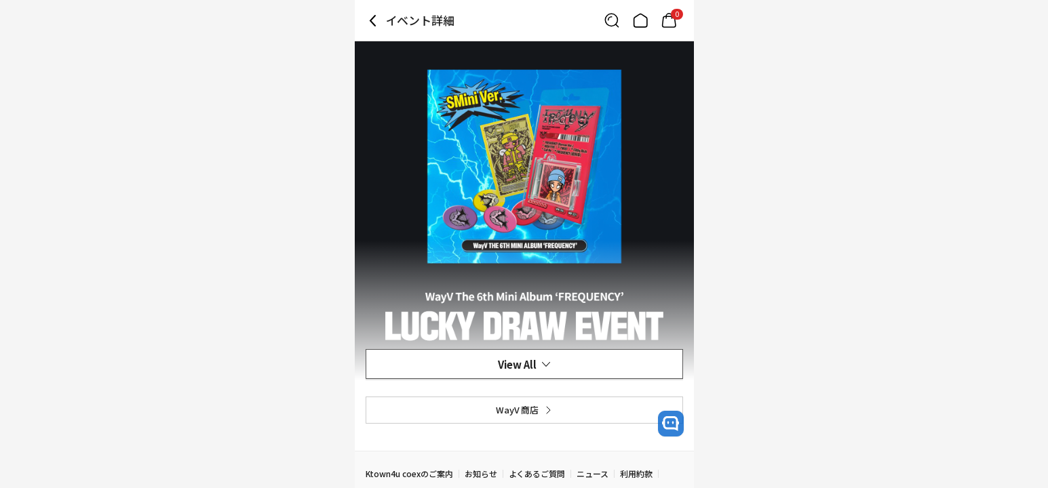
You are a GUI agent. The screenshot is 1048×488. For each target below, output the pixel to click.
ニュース (592, 473)
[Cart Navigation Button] (668, 20)
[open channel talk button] (671, 423)
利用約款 (636, 473)
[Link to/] (640, 20)
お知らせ (481, 473)
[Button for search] (611, 20)
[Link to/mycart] (668, 20)
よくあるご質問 (537, 473)
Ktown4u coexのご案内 (409, 473)
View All (524, 364)
